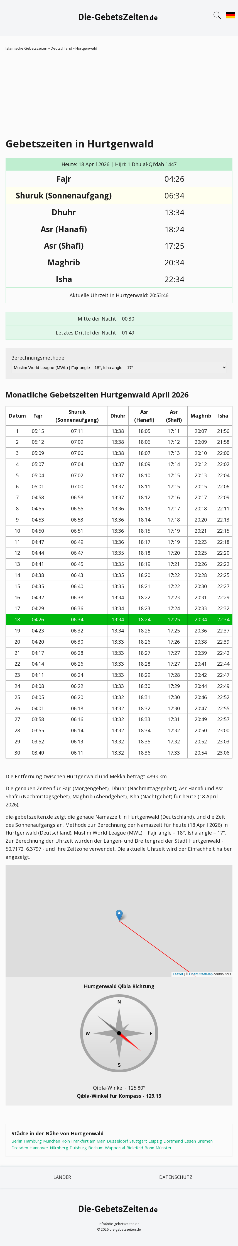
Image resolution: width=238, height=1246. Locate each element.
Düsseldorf (117, 1141)
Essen (190, 1141)
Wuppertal (115, 1147)
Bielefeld (134, 1147)
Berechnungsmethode (37, 357)
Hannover (39, 1147)
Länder (62, 1177)
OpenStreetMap (201, 974)
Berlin (16, 1141)
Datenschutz (175, 1177)
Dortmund (173, 1141)
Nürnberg (59, 1147)
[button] (119, 915)
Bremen (205, 1141)
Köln (66, 1141)
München (51, 1141)
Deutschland (61, 48)
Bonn (149, 1147)
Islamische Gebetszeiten (26, 48)
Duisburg (78, 1147)
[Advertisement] (122, 93)
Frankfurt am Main (88, 1141)
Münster (164, 1147)
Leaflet (178, 974)
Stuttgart (138, 1141)
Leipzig (155, 1141)
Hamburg (33, 1141)
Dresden (19, 1147)
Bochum (96, 1147)
